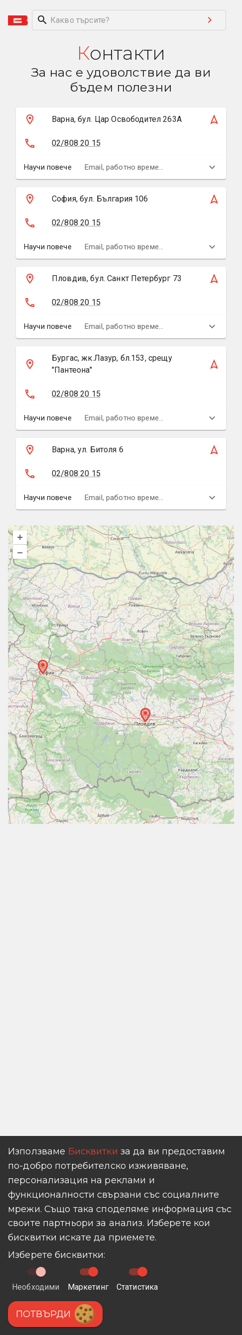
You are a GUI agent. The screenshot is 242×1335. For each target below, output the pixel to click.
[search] (113, 20)
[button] (109, 119)
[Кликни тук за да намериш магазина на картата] (109, 119)
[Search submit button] (210, 20)
